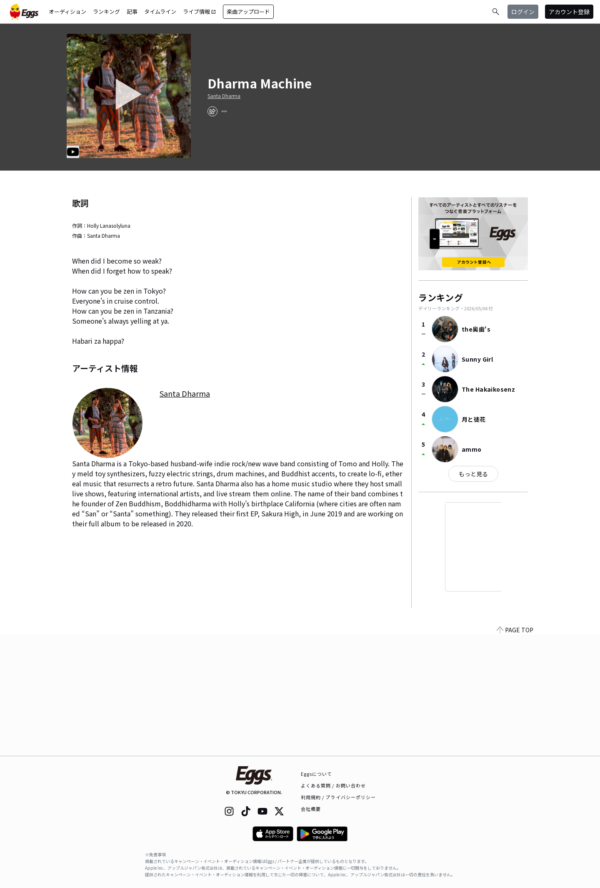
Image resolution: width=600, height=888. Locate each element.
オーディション (67, 11)
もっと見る (473, 474)
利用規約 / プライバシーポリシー (338, 797)
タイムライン (160, 11)
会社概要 (311, 808)
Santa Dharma (224, 96)
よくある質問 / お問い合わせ (333, 785)
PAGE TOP (515, 751)
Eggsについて (316, 773)
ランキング (106, 11)
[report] (224, 111)
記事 (132, 11)
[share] (213, 111)
